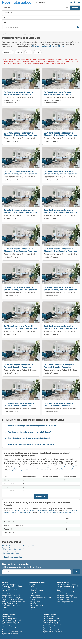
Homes (37, 52)
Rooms (28, 52)
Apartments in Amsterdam (52, 632)
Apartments (8, 52)
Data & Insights (34, 596)
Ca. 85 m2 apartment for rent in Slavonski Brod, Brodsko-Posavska (60, 211)
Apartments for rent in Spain (67, 592)
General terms (34, 588)
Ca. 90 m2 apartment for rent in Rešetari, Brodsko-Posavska (19, 366)
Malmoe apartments (64, 594)
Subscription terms (36, 590)
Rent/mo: (7, 100)
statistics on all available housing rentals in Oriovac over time (54, 467)
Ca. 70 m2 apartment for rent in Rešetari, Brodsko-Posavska (58, 93)
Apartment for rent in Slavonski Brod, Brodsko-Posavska (28, 138)
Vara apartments (8, 626)
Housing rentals (7, 34)
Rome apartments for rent (11, 628)
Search (75, 8)
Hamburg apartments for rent (67, 586)
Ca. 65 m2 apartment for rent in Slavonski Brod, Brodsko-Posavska (20, 288)
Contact (32, 586)
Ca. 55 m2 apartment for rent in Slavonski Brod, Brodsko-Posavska (60, 288)
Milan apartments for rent (11, 622)
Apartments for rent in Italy (12, 620)
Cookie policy (34, 594)
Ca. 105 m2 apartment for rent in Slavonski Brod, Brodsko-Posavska (20, 327)
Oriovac (39, 34)
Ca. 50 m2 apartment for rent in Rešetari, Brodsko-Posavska (18, 93)
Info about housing (36, 605)
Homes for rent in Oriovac (11, 554)
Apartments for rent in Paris (53, 628)
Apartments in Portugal (65, 596)
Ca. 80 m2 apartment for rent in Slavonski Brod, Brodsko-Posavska (60, 134)
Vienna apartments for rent (66, 584)
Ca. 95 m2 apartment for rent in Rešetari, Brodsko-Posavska (58, 404)
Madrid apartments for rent (12, 632)
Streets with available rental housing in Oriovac (19, 546)
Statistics (32, 604)
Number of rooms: (10, 102)
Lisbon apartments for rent (52, 624)
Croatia (17, 34)
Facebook (3, 610)
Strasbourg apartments (65, 602)
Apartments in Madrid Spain (67, 598)
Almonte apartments (9, 624)
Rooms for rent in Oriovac (11, 552)
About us (32, 584)
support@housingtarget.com (12, 588)
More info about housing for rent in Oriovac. (48, 46)
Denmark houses (63, 600)
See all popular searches (13, 557)
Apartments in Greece (10, 618)
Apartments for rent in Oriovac (13, 548)
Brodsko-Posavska (28, 34)
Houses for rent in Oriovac (11, 550)
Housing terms (34, 602)
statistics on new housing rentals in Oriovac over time (31, 469)
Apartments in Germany (51, 620)
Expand (39, 496)
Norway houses (7, 630)
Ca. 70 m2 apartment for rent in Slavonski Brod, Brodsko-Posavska (20, 134)
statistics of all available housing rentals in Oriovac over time (32, 510)
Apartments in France (51, 618)
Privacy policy (34, 592)
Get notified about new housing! (71, 2)
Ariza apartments (49, 626)
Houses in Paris (48, 616)
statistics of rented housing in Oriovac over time (57, 512)
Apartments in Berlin (50, 622)
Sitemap (32, 607)
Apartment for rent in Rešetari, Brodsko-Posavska (25, 97)
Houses (19, 52)
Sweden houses (7, 616)
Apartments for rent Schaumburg (55, 630)
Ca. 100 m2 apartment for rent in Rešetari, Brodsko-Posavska (59, 366)
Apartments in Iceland (10, 634)
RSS (30, 609)
